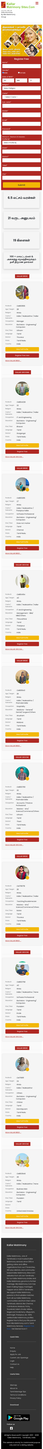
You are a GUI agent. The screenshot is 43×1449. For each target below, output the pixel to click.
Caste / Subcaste (8, 317)
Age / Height (9, 309)
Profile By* (6, 139)
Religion (8, 313)
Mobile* (5, 111)
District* (5, 156)
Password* (6, 129)
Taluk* (4, 165)
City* (4, 174)
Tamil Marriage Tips (18, 1391)
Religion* (5, 84)
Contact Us (14, 1364)
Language (8, 334)
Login (12, 1361)
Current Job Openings (19, 1357)
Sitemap (13, 1385)
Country (8, 344)
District (8, 337)
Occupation (9, 321)
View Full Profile (22, 349)
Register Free (22, 451)
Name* (5, 62)
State (7, 340)
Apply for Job (15, 1354)
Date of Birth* (7, 77)
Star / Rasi (8, 330)
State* (4, 148)
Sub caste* (6, 102)
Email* (4, 120)
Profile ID (8, 306)
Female (22, 73)
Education (8, 324)
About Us (13, 1388)
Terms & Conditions (18, 1395)
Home (12, 1348)
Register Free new (22, 355)
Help (12, 1367)
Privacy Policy (15, 1398)
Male (6, 73)
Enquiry (13, 1351)
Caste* (5, 93)
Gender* (5, 70)
